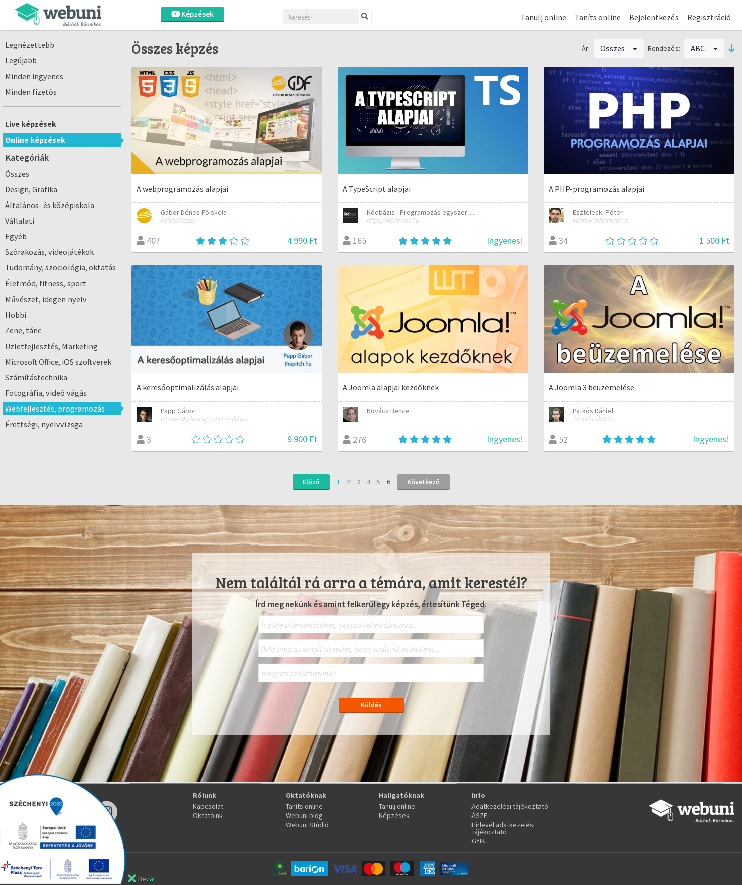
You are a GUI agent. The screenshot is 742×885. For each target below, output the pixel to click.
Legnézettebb (29, 45)
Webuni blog (304, 815)
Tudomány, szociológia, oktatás (60, 267)
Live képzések (30, 124)
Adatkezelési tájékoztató (509, 806)
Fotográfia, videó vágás (46, 393)
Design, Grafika (31, 189)
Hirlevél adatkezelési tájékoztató (503, 828)
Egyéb (16, 236)
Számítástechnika (36, 377)
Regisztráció (709, 17)
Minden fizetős (31, 92)
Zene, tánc (23, 330)
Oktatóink (208, 815)
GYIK (478, 840)
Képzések (192, 14)
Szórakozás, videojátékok (49, 252)
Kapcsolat (208, 806)
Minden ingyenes (34, 76)
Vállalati (19, 221)
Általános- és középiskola (49, 205)
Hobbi (15, 315)
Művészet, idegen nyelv (46, 299)
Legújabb (21, 60)
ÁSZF (479, 815)
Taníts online (598, 17)
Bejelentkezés (654, 17)
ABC (704, 48)
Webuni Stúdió (307, 824)
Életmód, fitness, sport (45, 283)
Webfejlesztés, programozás (55, 408)
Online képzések (35, 139)
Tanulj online (543, 17)
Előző (311, 481)
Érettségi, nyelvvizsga (44, 424)
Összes (17, 174)
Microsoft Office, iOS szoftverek (58, 362)
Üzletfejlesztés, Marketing (51, 346)
